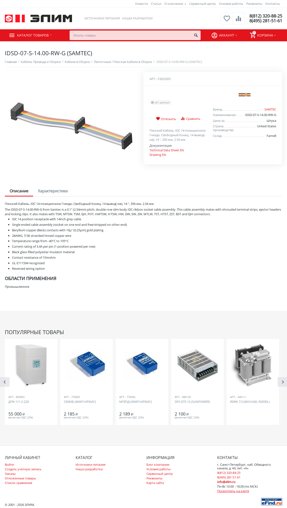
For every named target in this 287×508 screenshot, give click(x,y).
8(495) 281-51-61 (265, 20)
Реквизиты (254, 3)
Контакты (272, 3)
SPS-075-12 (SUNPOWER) (192, 402)
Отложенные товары (20, 478)
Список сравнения (18, 483)
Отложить (166, 119)
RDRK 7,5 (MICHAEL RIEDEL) (250, 402)
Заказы (10, 473)
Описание (19, 191)
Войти (9, 464)
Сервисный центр (202, 3)
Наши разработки (137, 18)
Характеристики (53, 191)
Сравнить (190, 118)
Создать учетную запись (23, 469)
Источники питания (102, 18)
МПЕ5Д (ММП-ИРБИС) (135, 402)
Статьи (156, 3)
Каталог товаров (34, 35)
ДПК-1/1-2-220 (18, 402)
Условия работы (231, 3)
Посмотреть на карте (233, 491)
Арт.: (152, 79)
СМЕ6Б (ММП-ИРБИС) (80, 402)
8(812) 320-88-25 (265, 16)
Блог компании (157, 464)
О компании (173, 3)
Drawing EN (157, 155)
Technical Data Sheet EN (166, 150)
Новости (141, 3)
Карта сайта (155, 483)
